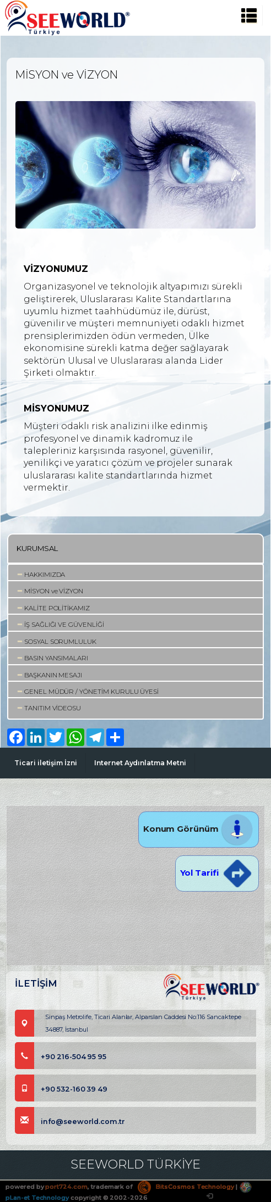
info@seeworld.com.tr (70, 1121)
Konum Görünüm (198, 828)
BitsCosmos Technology (186, 1186)
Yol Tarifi (217, 872)
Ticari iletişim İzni (45, 763)
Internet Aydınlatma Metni (140, 763)
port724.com (66, 1186)
